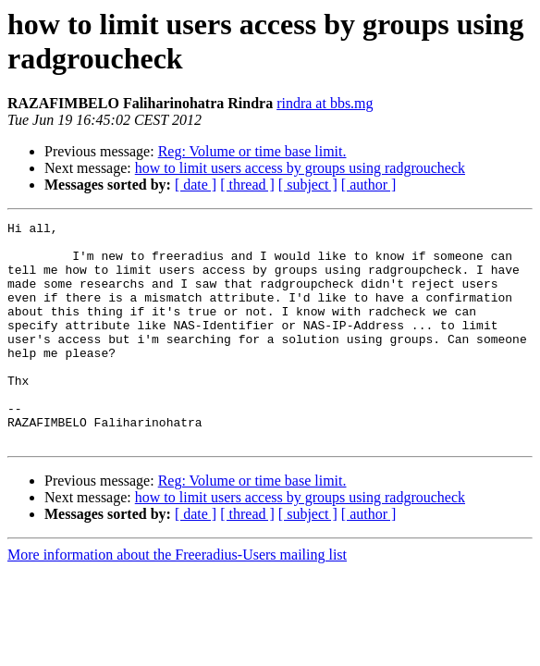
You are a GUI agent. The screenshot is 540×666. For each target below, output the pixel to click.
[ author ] (369, 184)
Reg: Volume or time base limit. (252, 151)
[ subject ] (308, 184)
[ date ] (195, 184)
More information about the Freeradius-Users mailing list (177, 599)
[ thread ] (247, 184)
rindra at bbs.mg (324, 103)
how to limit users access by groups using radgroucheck (300, 168)
